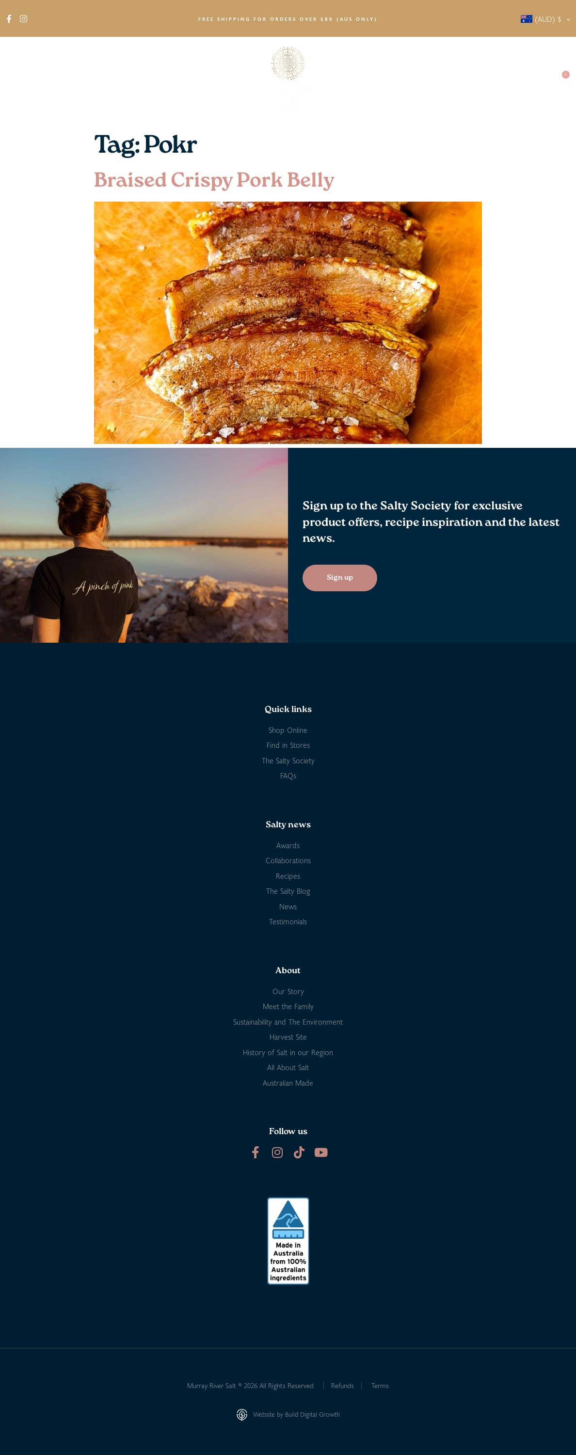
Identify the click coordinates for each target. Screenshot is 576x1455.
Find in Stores (119, 82)
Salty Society (475, 82)
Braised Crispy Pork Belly (214, 181)
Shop (67, 82)
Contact (528, 82)
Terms (380, 1385)
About (24, 82)
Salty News (414, 82)
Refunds (342, 1385)
